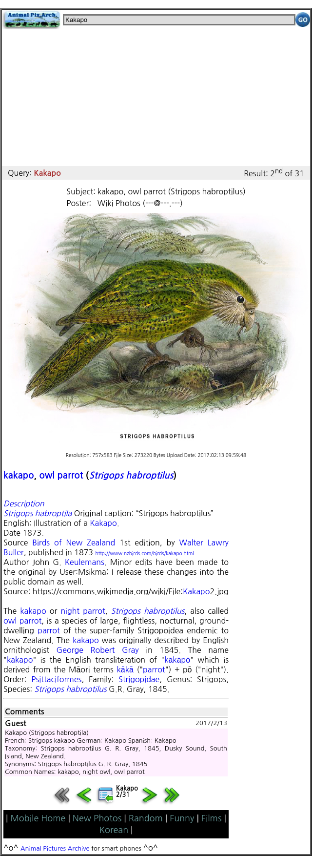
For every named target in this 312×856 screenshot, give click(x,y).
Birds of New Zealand (73, 542)
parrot (49, 630)
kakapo (18, 475)
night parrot (82, 611)
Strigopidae (138, 679)
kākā (125, 669)
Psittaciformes (56, 679)
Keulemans (84, 562)
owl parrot (61, 475)
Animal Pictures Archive (55, 848)
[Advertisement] (156, 97)
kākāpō (177, 660)
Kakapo (103, 523)
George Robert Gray (98, 650)
